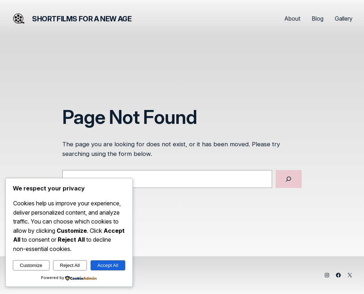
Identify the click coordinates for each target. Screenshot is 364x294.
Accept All (107, 265)
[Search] (289, 179)
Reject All (70, 265)
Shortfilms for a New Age (81, 19)
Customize (31, 265)
